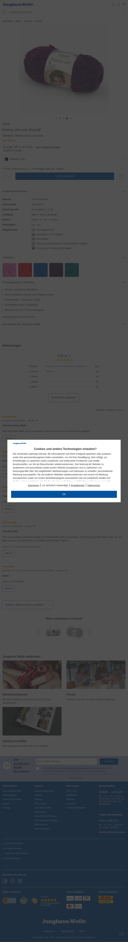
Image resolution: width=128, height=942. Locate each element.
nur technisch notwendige (55, 485)
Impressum (33, 485)
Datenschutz (93, 485)
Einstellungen (78, 485)
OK (64, 494)
